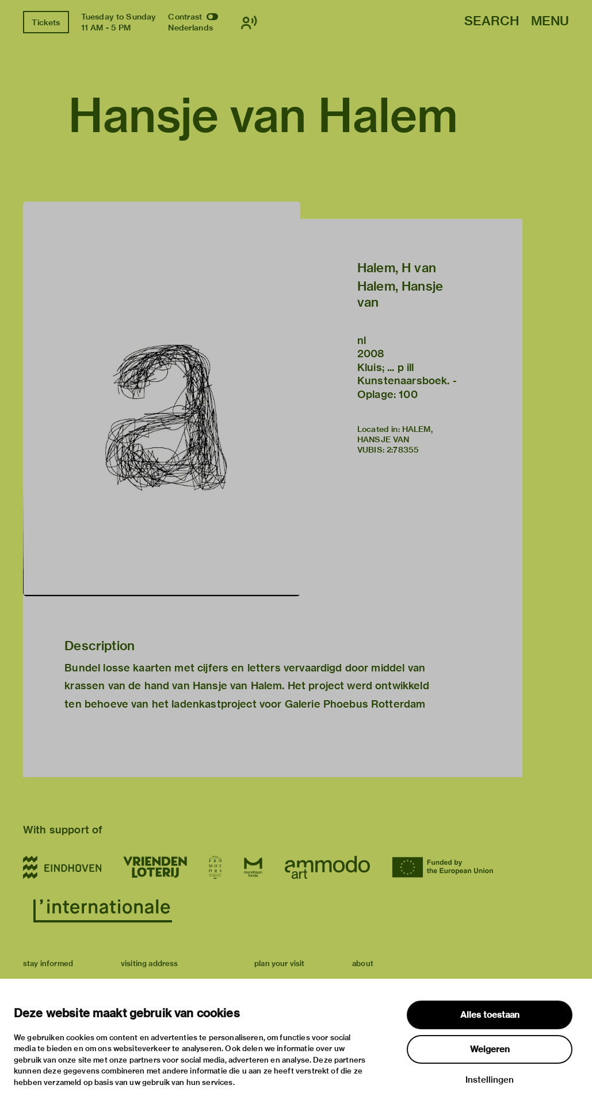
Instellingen (489, 1080)
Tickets (46, 22)
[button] (161, 399)
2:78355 (403, 450)
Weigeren (490, 1049)
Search (491, 21)
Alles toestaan (490, 1015)
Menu (550, 21)
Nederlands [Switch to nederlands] (190, 27)
